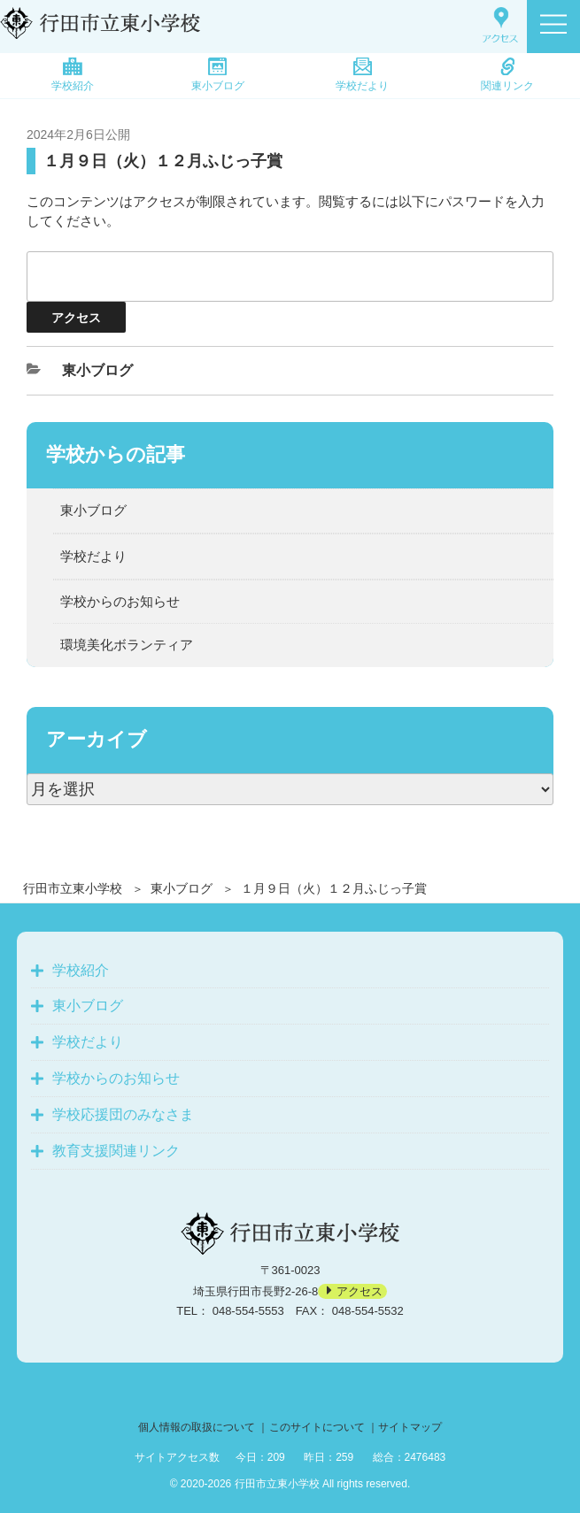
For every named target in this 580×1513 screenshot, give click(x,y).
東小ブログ (217, 75)
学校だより (362, 75)
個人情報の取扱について (196, 1427)
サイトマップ (410, 1427)
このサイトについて (317, 1427)
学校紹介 (72, 75)
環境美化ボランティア (126, 644)
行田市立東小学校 (72, 888)
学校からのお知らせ (120, 601)
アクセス (359, 1291)
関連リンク (507, 75)
